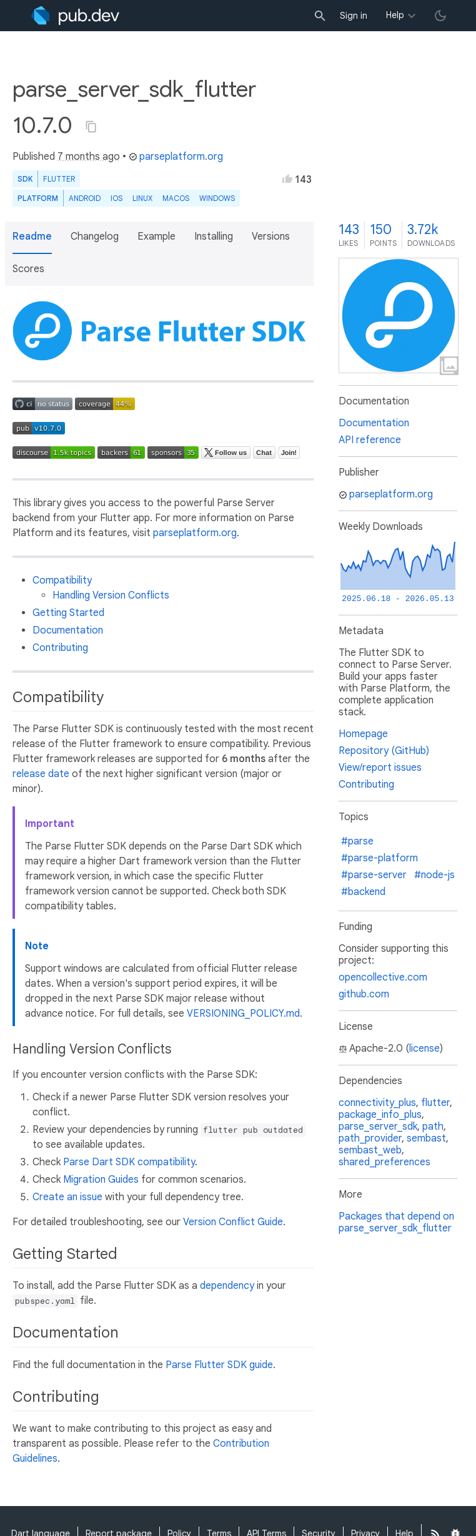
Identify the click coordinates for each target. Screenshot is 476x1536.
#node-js (434, 875)
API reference (370, 440)
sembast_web (370, 1150)
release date (40, 774)
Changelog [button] (95, 236)
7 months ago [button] (88, 156)
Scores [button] (28, 269)
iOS (116, 198)
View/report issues (380, 767)
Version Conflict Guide (233, 1222)
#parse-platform (379, 858)
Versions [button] (271, 236)
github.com (364, 994)
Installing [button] (213, 236)
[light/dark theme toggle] (440, 15)
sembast (426, 1138)
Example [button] (156, 236)
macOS (175, 198)
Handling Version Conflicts (110, 595)
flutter (435, 1103)
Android (85, 198)
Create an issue (67, 1197)
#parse (357, 841)
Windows (217, 198)
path (433, 1126)
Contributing (60, 648)
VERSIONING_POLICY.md (243, 1013)
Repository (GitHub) (384, 751)
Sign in (353, 15)
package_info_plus (380, 1114)
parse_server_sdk (378, 1126)
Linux (142, 198)
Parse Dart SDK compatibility (129, 1162)
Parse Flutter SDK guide (219, 1365)
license (424, 1048)
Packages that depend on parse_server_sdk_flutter (396, 1222)
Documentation (67, 630)
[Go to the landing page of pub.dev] (75, 15)
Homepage (363, 734)
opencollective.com (383, 977)
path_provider (370, 1138)
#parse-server (374, 875)
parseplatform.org (176, 156)
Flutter (59, 178)
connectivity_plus (377, 1103)
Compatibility (62, 580)
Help (395, 15)
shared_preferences (384, 1162)
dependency (227, 1285)
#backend (363, 892)
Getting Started (68, 613)
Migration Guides (101, 1179)
